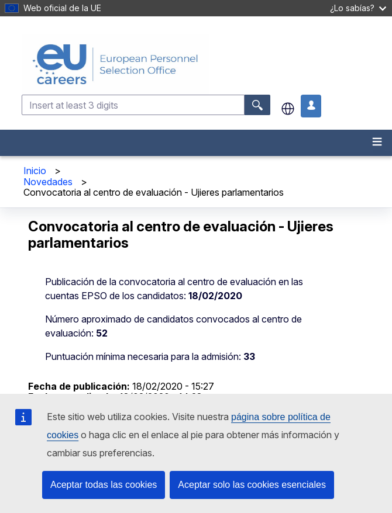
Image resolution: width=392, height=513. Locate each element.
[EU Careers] (206, 64)
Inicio (34, 170)
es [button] (288, 109)
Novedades (48, 181)
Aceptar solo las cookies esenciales (252, 485)
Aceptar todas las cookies (103, 485)
